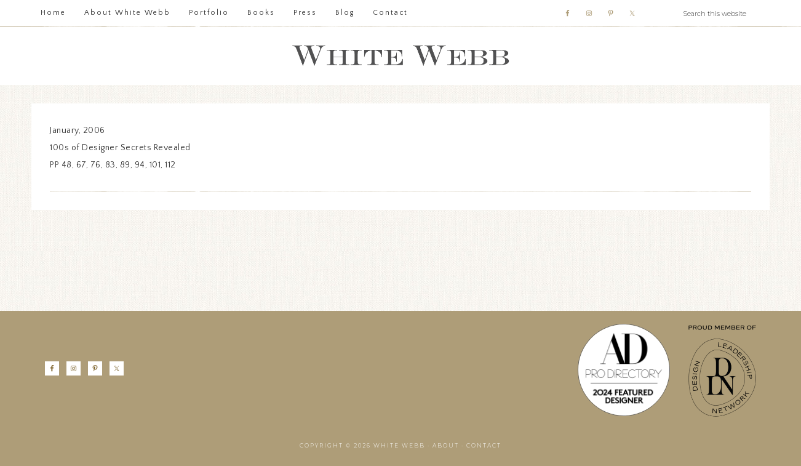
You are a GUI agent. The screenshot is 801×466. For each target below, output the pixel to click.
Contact (483, 445)
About (445, 445)
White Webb (400, 56)
